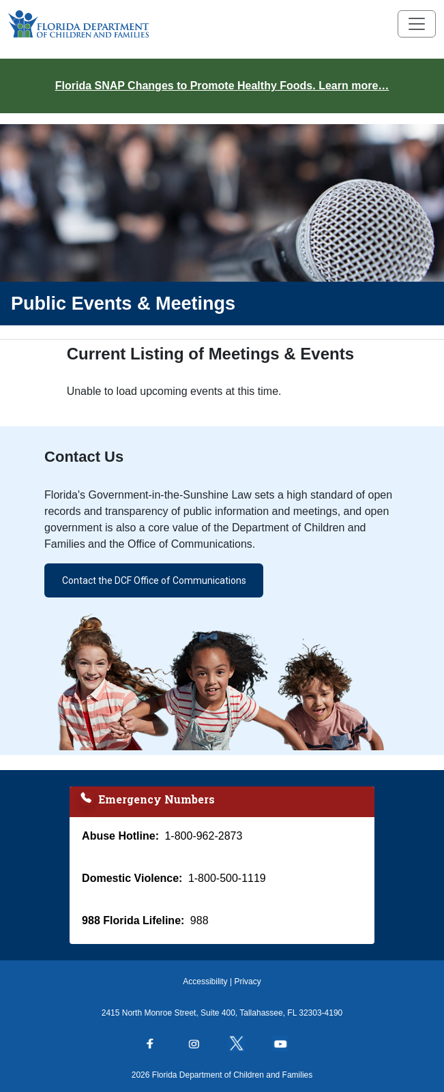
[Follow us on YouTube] (287, 1045)
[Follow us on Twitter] (243, 1045)
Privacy (247, 981)
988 (199, 920)
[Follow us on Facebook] (157, 1045)
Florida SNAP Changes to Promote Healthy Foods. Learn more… (222, 85)
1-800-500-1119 (227, 878)
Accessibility (205, 981)
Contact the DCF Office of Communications (154, 580)
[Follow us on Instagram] (201, 1045)
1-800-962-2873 (203, 836)
